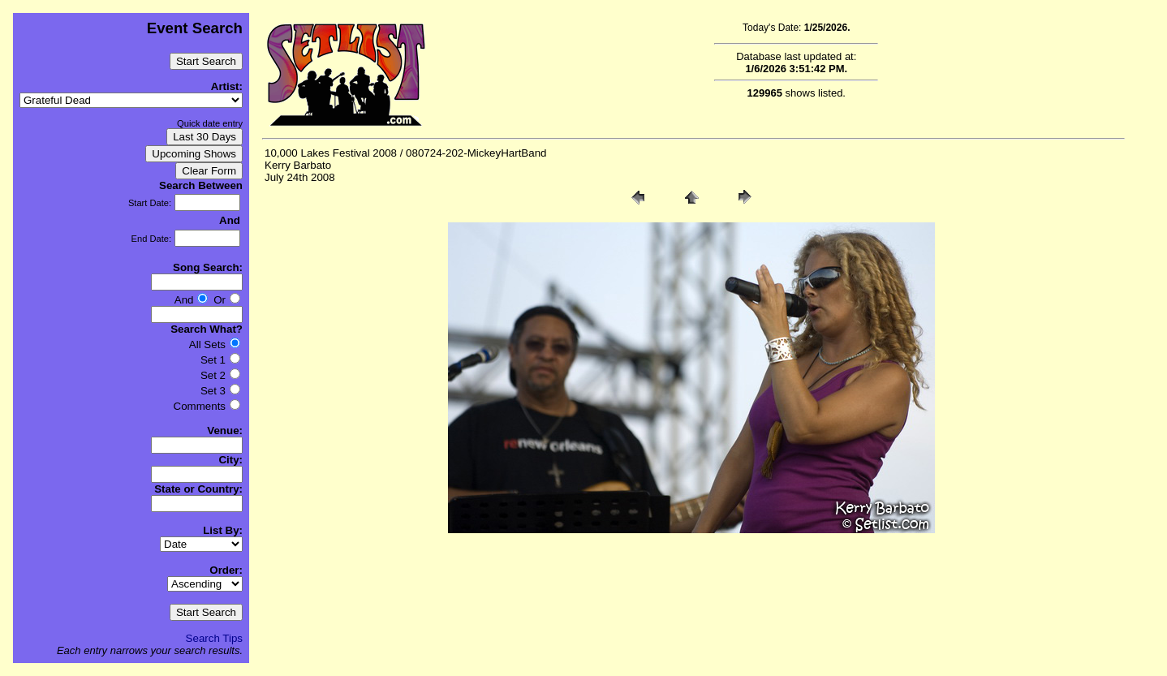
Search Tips (214, 638)
